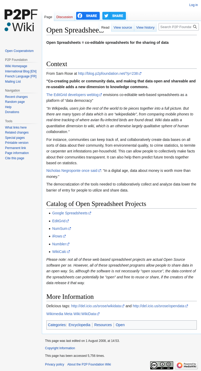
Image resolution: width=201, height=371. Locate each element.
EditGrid (58, 221)
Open (120, 325)
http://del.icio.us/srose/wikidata (96, 306)
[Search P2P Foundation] (179, 26)
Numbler (59, 244)
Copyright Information (60, 348)
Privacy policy (54, 364)
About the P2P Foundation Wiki (89, 364)
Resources (103, 325)
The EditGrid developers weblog (72, 95)
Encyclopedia (79, 325)
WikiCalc (59, 252)
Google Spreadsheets (69, 213)
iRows (57, 236)
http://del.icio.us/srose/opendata (159, 306)
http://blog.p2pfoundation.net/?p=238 (108, 73)
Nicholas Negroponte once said (71, 170)
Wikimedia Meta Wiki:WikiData (71, 314)
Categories (57, 325)
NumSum (59, 228)
